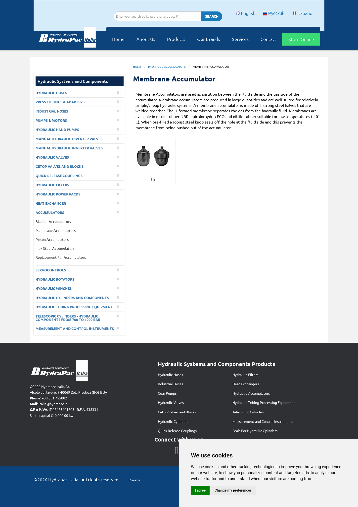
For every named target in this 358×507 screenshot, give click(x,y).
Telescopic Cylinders (248, 412)
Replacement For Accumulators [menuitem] (61, 257)
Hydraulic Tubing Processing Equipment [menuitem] (74, 307)
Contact (268, 39)
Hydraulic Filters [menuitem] (52, 185)
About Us (145, 39)
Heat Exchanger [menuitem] (51, 203)
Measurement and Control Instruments (262, 421)
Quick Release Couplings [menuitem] (59, 175)
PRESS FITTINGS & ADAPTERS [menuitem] (60, 102)
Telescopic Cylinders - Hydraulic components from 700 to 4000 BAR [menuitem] (68, 318)
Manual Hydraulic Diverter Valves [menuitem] (69, 138)
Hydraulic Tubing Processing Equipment (263, 402)
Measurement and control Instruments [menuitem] (75, 328)
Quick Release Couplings (177, 430)
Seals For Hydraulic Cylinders (254, 430)
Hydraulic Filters (245, 374)
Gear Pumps (167, 393)
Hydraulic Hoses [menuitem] (51, 92)
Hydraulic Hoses (170, 374)
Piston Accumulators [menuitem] (52, 239)
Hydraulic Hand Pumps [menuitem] (57, 129)
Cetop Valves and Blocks (177, 412)
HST (154, 179)
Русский (273, 13)
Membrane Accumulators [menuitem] (56, 230)
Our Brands (208, 39)
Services (240, 39)
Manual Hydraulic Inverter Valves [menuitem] (69, 148)
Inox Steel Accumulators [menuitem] (55, 248)
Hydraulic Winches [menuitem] (54, 288)
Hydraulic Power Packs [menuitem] (58, 194)
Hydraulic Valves (171, 402)
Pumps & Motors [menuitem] (51, 120)
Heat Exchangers (245, 383)
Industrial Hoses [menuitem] (52, 111)
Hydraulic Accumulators (167, 66)
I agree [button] (200, 490)
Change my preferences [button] (233, 490)
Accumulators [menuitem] (50, 212)
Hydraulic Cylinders (173, 421)
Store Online (301, 39)
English (245, 13)
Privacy (134, 480)
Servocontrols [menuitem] (51, 270)
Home (118, 39)
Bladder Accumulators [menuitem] (53, 221)
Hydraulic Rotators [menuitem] (55, 279)
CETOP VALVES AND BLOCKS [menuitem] (60, 166)
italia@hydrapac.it (53, 403)
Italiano (302, 13)
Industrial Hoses (170, 383)
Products (176, 39)
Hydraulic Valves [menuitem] (52, 157)
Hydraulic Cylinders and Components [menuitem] (72, 297)
